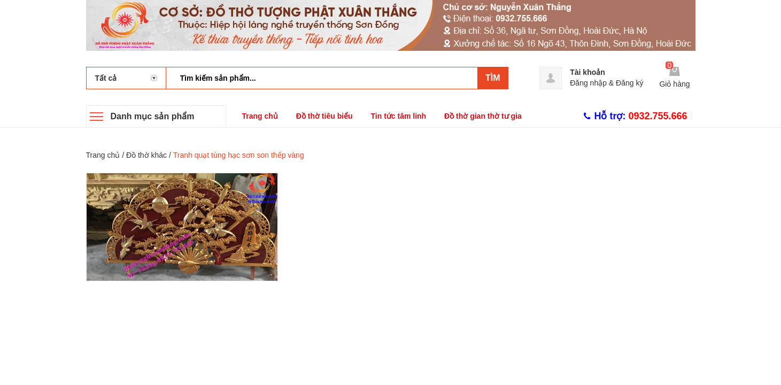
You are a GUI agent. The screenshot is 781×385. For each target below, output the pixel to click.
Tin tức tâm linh (399, 116)
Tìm (492, 77)
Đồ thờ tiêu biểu (324, 116)
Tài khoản (587, 72)
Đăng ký (629, 83)
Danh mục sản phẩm (153, 116)
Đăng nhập (588, 83)
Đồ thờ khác (146, 155)
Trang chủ (260, 116)
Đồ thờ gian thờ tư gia (483, 116)
